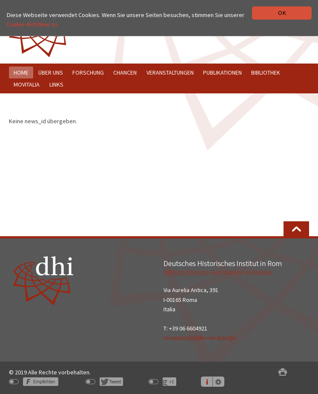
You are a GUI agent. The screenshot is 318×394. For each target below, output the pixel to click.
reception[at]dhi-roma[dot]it (199, 338)
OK (282, 13)
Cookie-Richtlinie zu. (32, 24)
